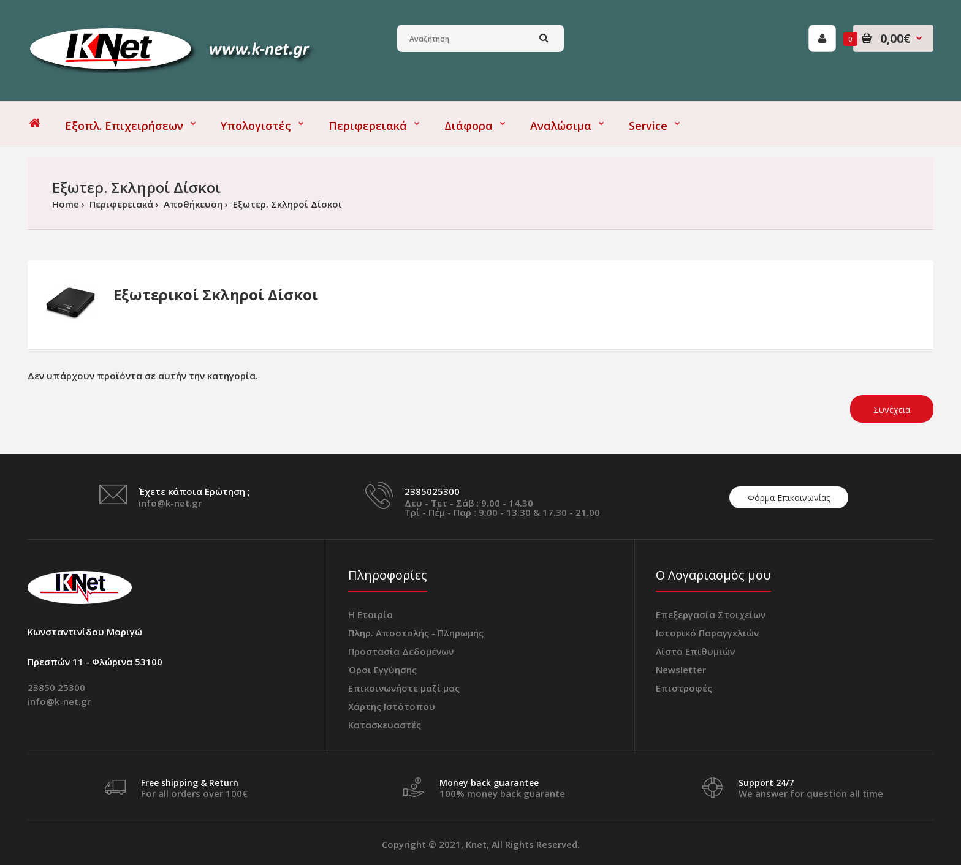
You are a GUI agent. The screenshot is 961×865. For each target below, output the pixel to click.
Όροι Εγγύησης (382, 669)
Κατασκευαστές (384, 725)
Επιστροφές (684, 688)
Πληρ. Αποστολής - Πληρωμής (416, 633)
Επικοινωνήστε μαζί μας (404, 688)
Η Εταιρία (370, 614)
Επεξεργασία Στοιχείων (710, 614)
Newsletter (681, 669)
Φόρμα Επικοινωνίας (789, 498)
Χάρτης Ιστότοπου (391, 706)
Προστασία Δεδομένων (401, 651)
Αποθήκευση (191, 204)
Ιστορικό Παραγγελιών (707, 633)
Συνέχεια (891, 409)
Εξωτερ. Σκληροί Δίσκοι (286, 204)
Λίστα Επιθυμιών (695, 651)
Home (65, 204)
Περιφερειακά (120, 204)
